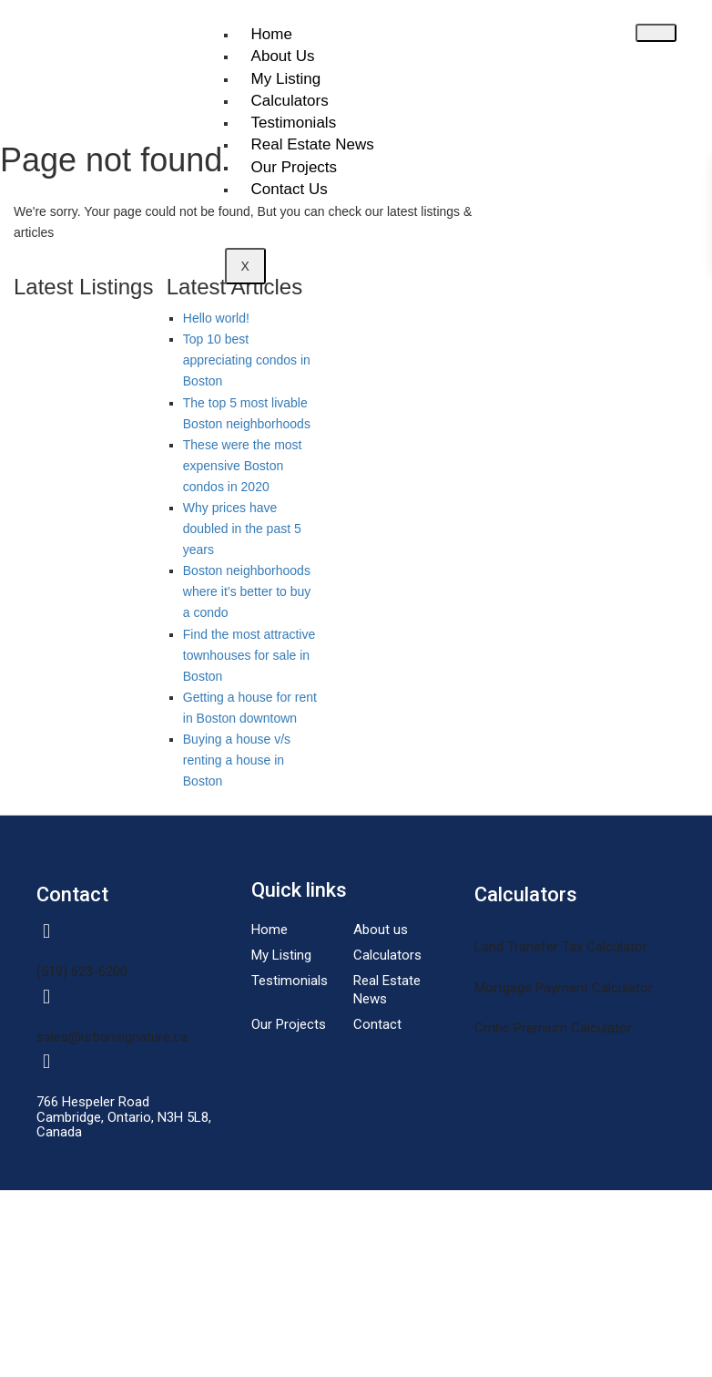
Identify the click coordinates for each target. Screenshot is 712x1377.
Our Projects (294, 167)
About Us (283, 56)
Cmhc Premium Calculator (553, 1028)
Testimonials (294, 122)
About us (380, 929)
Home (271, 34)
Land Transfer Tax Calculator (560, 947)
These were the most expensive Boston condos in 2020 (242, 465)
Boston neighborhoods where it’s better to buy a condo (247, 591)
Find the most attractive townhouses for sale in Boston (249, 655)
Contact (377, 1024)
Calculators (290, 100)
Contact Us (289, 189)
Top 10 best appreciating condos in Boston (246, 360)
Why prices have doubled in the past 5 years (242, 528)
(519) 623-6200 (81, 971)
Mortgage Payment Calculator (563, 988)
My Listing (286, 78)
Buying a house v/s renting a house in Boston (236, 760)
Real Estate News (312, 144)
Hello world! (216, 318)
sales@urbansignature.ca (112, 1037)
